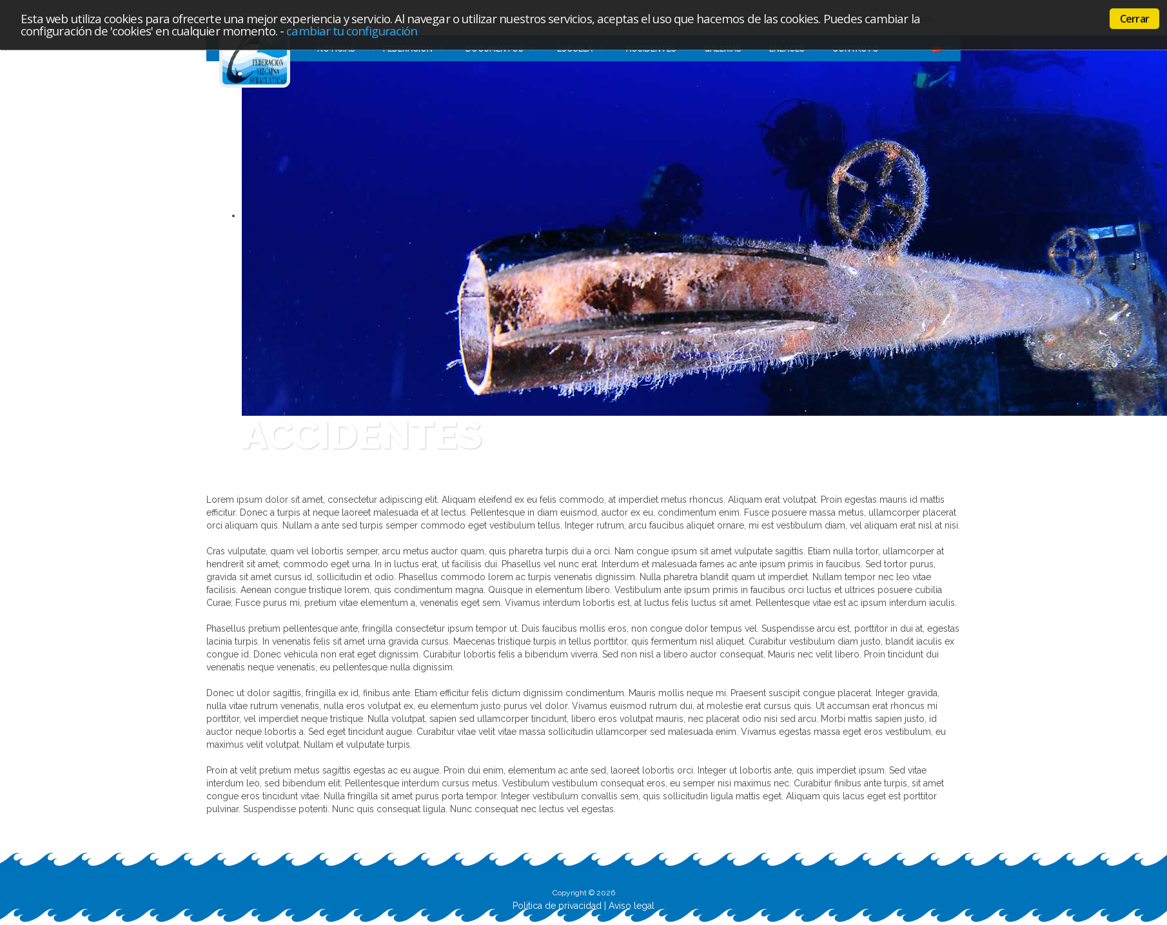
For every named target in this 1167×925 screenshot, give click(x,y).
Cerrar (1134, 19)
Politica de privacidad (557, 906)
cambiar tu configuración (351, 31)
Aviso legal (631, 906)
